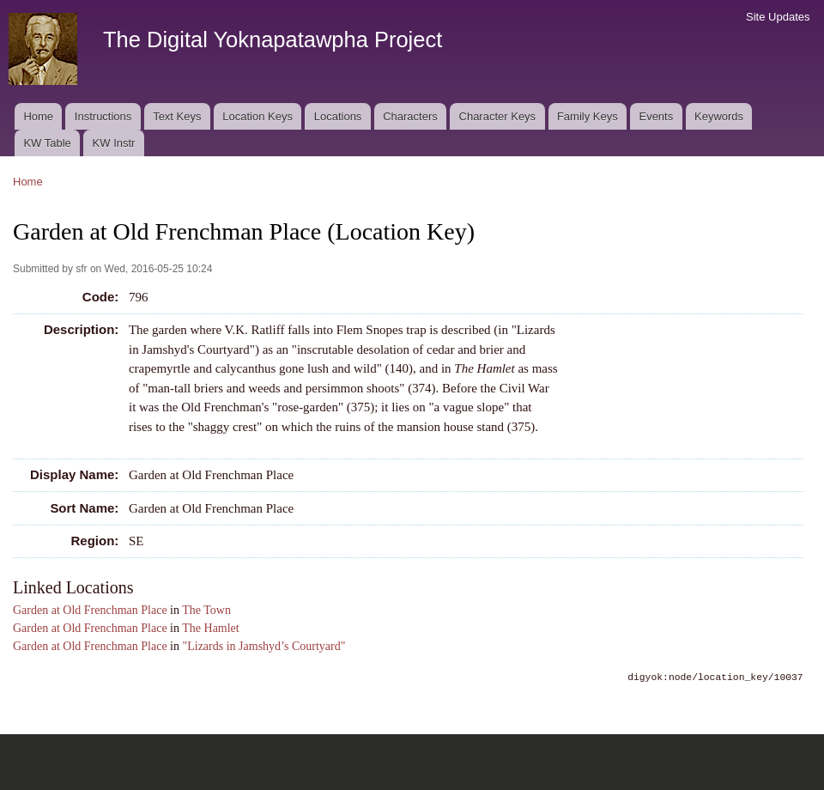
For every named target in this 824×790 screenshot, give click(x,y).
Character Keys (497, 116)
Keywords (718, 116)
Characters (410, 116)
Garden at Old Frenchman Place (90, 610)
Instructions (103, 116)
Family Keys (587, 116)
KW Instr (114, 143)
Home (38, 116)
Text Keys (177, 116)
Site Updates (777, 16)
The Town (206, 610)
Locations (338, 116)
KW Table (46, 143)
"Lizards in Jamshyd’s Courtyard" (264, 646)
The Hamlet (210, 628)
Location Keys (257, 116)
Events (656, 116)
